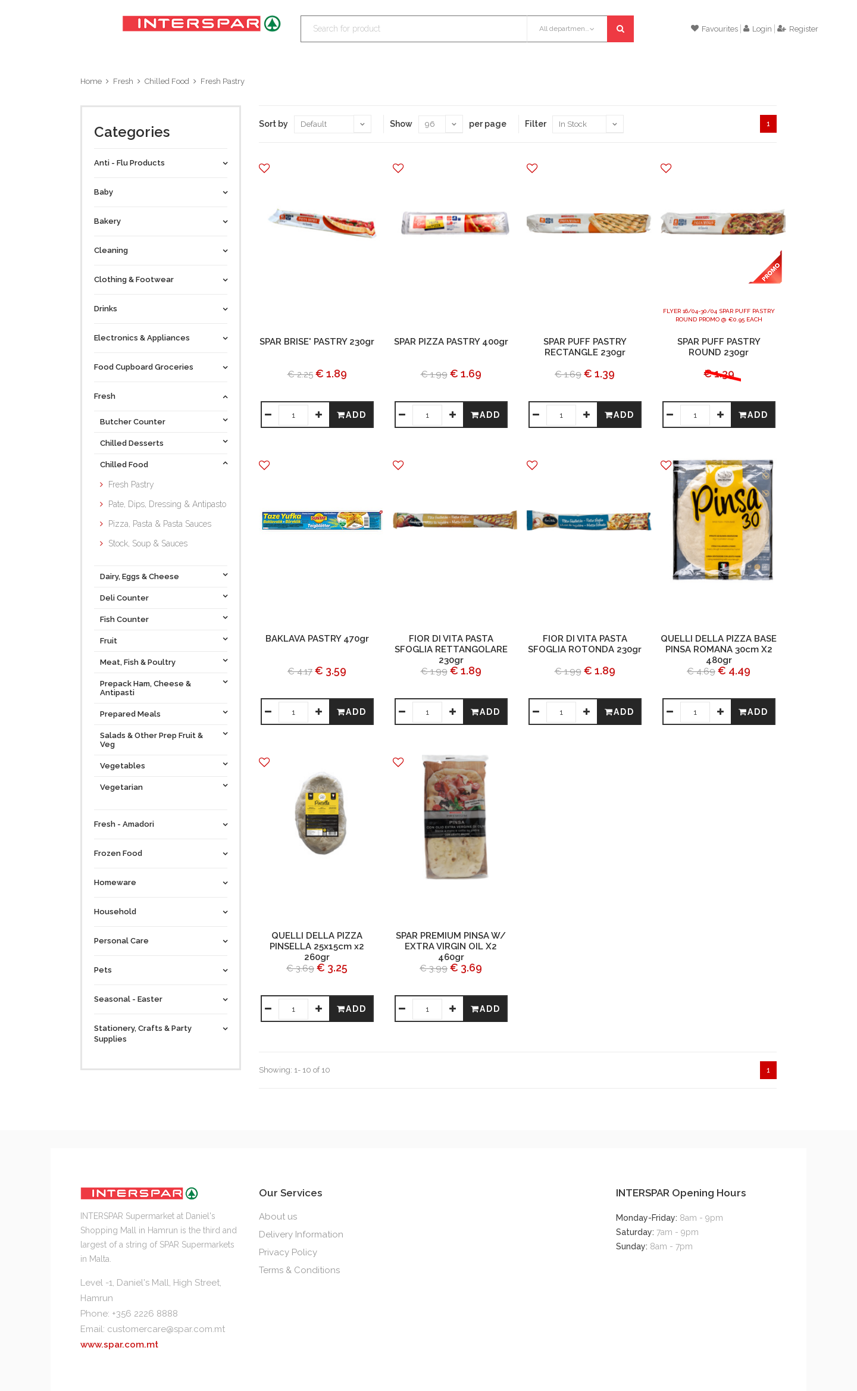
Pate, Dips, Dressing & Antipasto (167, 504)
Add (352, 415)
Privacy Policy (288, 1252)
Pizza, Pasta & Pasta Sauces (159, 524)
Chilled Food (167, 81)
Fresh (123, 81)
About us (278, 1216)
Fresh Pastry (223, 81)
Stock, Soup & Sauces (147, 543)
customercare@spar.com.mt (166, 1329)
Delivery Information (301, 1234)
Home (91, 81)
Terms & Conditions (299, 1270)
